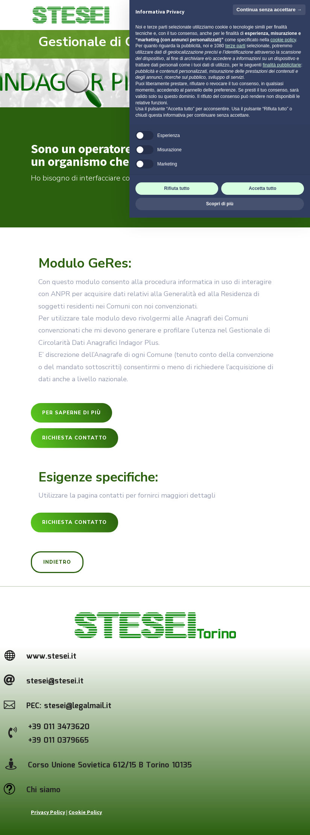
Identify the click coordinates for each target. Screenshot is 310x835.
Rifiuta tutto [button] (176, 805)
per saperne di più (71, 412)
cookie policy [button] (283, 657)
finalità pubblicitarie (282, 682)
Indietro (57, 562)
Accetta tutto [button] (262, 805)
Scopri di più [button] (220, 821)
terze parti (235, 663)
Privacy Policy (48, 812)
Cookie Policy (85, 812)
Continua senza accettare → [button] (269, 627)
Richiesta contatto (74, 438)
